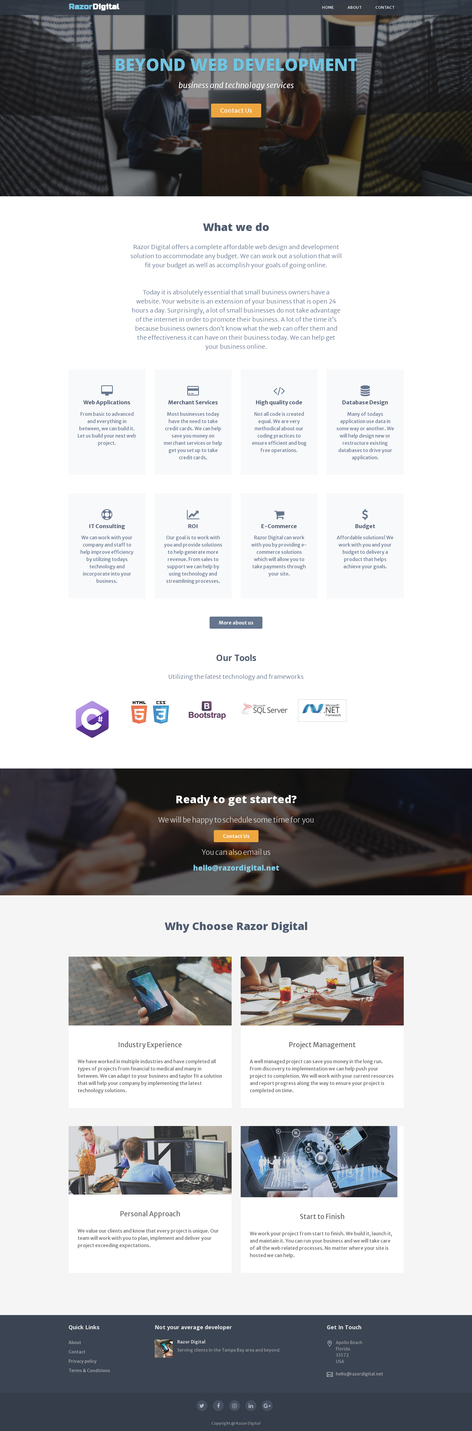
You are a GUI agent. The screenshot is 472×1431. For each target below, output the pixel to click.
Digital (94, 6)
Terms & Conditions (89, 1370)
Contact (385, 7)
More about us (236, 623)
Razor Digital (248, 1423)
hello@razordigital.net (236, 868)
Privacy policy (83, 1361)
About (355, 7)
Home (328, 7)
